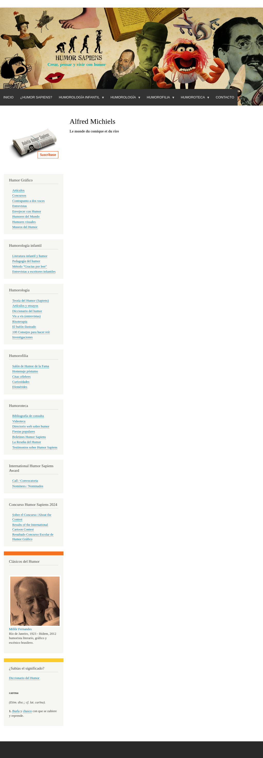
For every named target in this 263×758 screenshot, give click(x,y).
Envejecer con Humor (26, 211)
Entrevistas (19, 206)
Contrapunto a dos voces (28, 201)
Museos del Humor (24, 227)
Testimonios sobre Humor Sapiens (35, 447)
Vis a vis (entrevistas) (26, 316)
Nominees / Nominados (27, 486)
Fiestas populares (23, 431)
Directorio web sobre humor (30, 426)
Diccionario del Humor (24, 678)
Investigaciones (22, 337)
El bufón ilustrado (24, 327)
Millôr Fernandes (20, 629)
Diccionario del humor (27, 311)
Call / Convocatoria (25, 481)
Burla (16, 711)
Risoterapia (19, 321)
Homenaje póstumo (25, 371)
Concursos (19, 195)
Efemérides (19, 387)
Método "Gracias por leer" (29, 266)
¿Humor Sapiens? (36, 97)
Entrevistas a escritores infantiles (34, 271)
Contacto (225, 97)
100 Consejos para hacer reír (31, 332)
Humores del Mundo (26, 216)
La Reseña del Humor (26, 442)
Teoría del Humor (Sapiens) (30, 300)
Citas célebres (21, 376)
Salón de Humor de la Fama (30, 366)
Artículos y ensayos (25, 306)
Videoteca (18, 421)
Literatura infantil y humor (30, 256)
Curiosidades (21, 382)
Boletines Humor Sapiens (29, 437)
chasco (27, 711)
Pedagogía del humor (26, 261)
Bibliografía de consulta (28, 416)
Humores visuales (24, 222)
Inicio (8, 97)
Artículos (18, 190)
